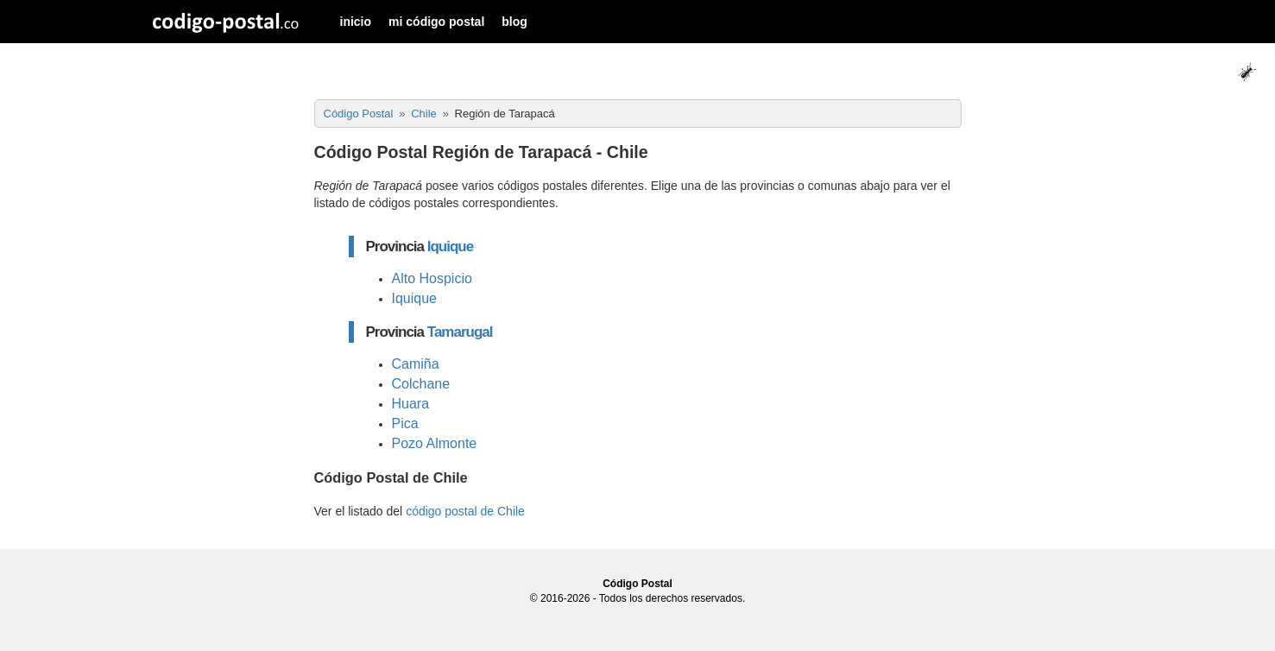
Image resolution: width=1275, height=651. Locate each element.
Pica (405, 423)
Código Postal (637, 584)
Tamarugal (460, 332)
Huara (411, 403)
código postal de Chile (465, 511)
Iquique (450, 246)
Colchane (421, 383)
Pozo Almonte (434, 443)
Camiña (415, 364)
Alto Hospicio (432, 278)
